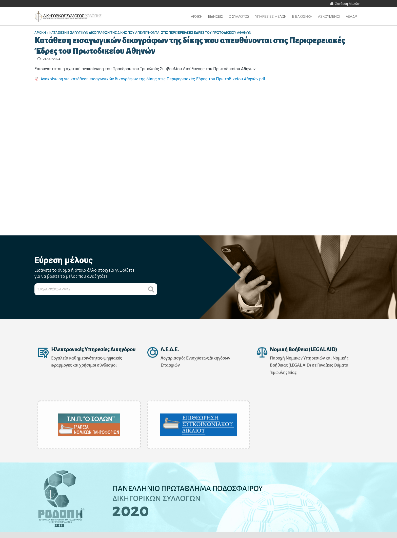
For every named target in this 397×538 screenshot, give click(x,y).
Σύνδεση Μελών (347, 4)
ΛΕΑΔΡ (351, 16)
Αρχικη (197, 16)
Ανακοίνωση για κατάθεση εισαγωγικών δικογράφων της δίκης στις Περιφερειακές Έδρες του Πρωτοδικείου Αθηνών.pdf (153, 79)
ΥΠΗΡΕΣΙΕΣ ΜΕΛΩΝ (271, 16)
